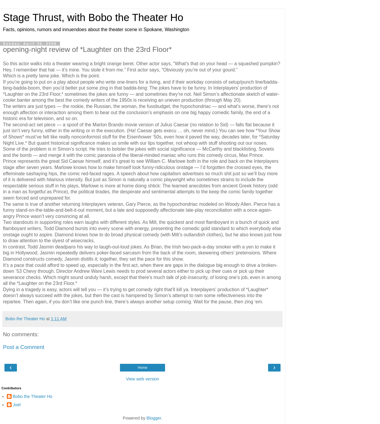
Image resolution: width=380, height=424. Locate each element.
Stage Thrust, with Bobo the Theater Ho (93, 17)
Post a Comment (23, 347)
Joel (16, 404)
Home (142, 368)
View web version (142, 379)
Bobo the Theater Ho (32, 396)
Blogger (154, 418)
